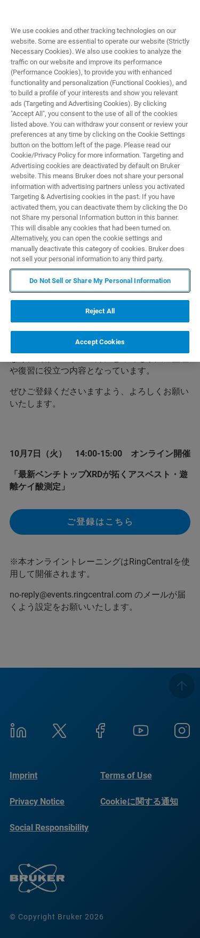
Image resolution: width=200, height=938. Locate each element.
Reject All (100, 311)
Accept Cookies (100, 342)
